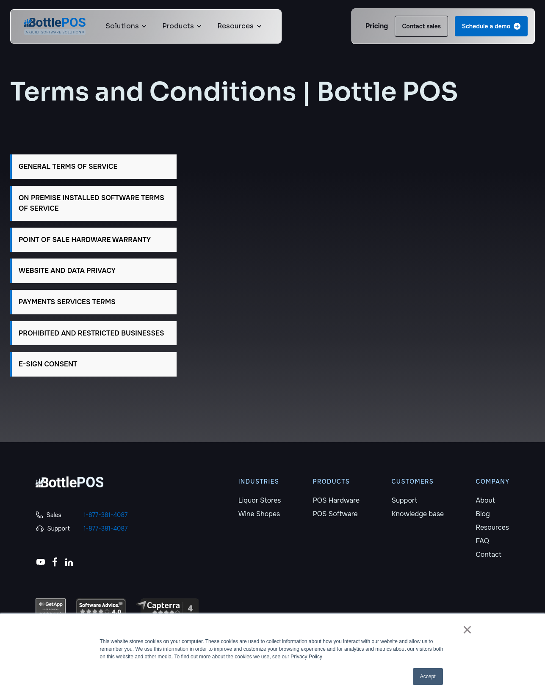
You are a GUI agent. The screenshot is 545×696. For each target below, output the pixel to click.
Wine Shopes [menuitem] (259, 513)
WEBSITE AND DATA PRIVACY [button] (67, 270)
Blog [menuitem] (483, 513)
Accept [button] (428, 676)
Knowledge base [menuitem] (417, 513)
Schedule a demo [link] (491, 26)
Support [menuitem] (404, 500)
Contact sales (421, 26)
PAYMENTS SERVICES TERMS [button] (67, 301)
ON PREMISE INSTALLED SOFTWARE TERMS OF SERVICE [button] (91, 203)
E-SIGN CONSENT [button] (48, 364)
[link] (55, 25)
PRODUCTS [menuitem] (331, 481)
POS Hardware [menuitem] (336, 500)
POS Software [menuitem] (335, 513)
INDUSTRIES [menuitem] (258, 481)
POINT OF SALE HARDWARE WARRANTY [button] (85, 239)
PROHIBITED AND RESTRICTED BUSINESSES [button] (91, 333)
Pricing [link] (376, 26)
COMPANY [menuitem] (493, 481)
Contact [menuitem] (488, 554)
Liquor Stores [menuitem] (259, 500)
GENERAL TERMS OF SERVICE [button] (68, 166)
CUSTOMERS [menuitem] (412, 481)
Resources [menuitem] (492, 527)
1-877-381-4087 (106, 515)
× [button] (467, 629)
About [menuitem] (485, 500)
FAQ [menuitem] (482, 540)
